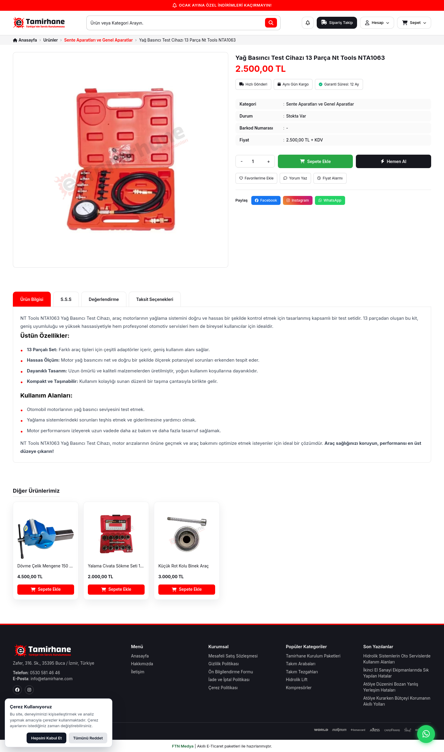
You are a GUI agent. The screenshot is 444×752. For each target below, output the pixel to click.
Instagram (298, 200)
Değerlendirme (104, 299)
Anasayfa (140, 656)
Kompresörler (299, 687)
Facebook (266, 200)
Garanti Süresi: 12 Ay (339, 84)
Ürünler (50, 40)
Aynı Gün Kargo (293, 84)
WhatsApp (330, 200)
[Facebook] (17, 689)
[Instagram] (29, 689)
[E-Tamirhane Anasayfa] (39, 22)
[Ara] (271, 23)
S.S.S (66, 299)
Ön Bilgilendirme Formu (231, 671)
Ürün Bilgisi (31, 299)
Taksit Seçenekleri (154, 299)
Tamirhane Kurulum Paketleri (313, 656)
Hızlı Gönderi (253, 84)
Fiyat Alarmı (330, 178)
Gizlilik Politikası (224, 663)
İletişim (137, 671)
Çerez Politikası (223, 687)
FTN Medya (183, 746)
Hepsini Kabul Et (46, 738)
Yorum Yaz (295, 178)
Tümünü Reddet (88, 738)
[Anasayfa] (25, 40)
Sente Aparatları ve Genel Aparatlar (98, 40)
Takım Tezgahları (302, 671)
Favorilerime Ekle (256, 178)
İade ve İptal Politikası (229, 679)
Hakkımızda (142, 663)
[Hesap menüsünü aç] (377, 23)
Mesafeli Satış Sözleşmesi (233, 656)
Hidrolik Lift (296, 679)
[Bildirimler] (308, 23)
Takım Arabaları (301, 663)
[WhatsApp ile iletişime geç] (426, 734)
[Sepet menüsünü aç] (414, 23)
